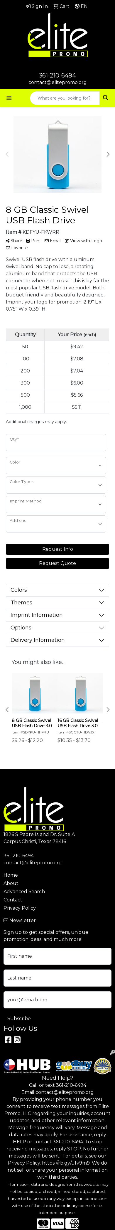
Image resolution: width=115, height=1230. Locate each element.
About (11, 883)
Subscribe (19, 1018)
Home (11, 875)
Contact (13, 900)
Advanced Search (24, 891)
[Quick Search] (65, 98)
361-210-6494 (57, 75)
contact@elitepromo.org (57, 82)
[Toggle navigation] (9, 98)
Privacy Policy (20, 908)
